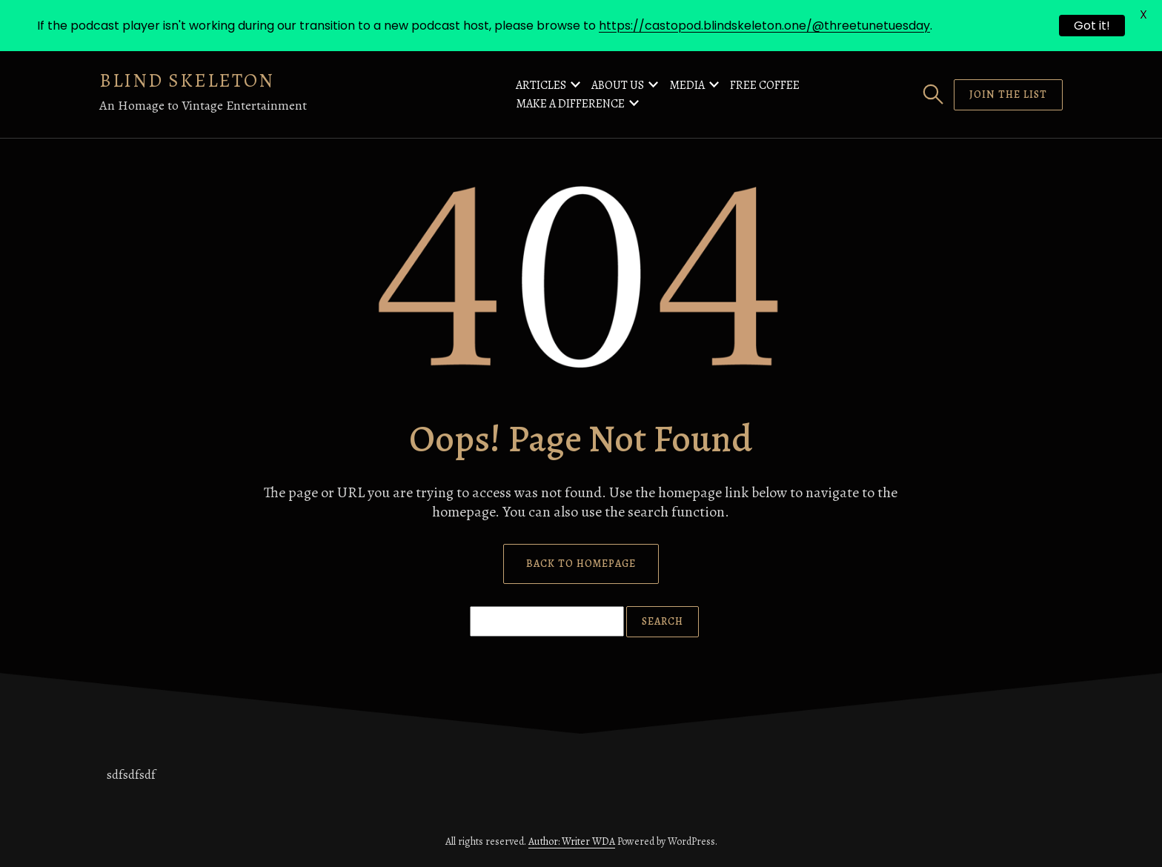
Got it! (1092, 25)
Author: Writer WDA (571, 841)
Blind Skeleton (186, 80)
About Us (617, 85)
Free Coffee (765, 85)
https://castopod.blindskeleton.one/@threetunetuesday (764, 25)
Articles (541, 85)
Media (687, 85)
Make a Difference (570, 104)
